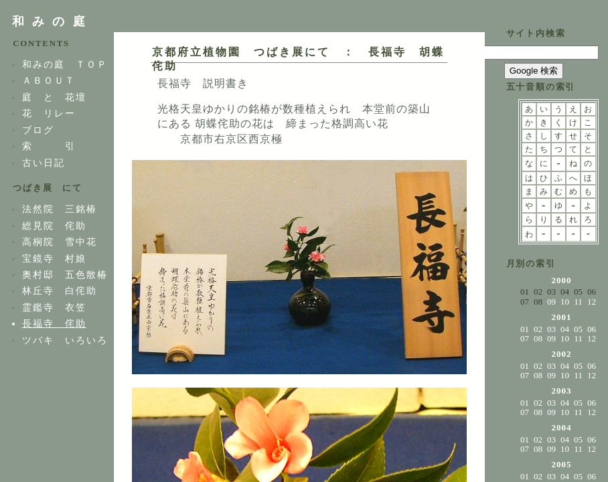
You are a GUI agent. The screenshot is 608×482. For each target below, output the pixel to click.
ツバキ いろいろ (65, 340)
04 (564, 329)
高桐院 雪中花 (59, 241)
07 (524, 338)
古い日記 (43, 162)
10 (564, 302)
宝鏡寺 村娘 (54, 258)
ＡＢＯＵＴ (49, 80)
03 (551, 329)
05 (578, 329)
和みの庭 (52, 21)
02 (538, 329)
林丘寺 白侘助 (59, 290)
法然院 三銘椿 (59, 209)
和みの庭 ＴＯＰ (65, 64)
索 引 (49, 146)
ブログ (38, 130)
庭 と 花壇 (54, 97)
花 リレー (49, 113)
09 (551, 302)
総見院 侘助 (54, 225)
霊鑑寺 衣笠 (54, 307)
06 (591, 329)
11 (578, 302)
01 (524, 329)
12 (591, 302)
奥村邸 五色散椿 (65, 274)
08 (538, 338)
